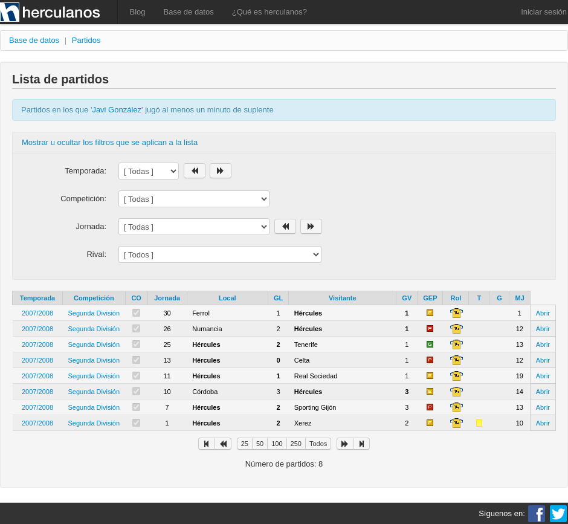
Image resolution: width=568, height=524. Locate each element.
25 (244, 443)
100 (276, 443)
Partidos (86, 40)
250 (296, 443)
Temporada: (85, 170)
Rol (456, 298)
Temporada (37, 298)
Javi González (116, 109)
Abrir (543, 313)
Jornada (167, 298)
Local (227, 298)
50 (259, 443)
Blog (138, 11)
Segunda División (94, 313)
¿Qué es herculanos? (269, 11)
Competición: (83, 198)
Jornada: (91, 226)
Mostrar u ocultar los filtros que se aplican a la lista (110, 142)
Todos (318, 443)
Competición (94, 298)
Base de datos (189, 11)
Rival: (96, 254)
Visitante (343, 298)
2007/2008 (37, 313)
